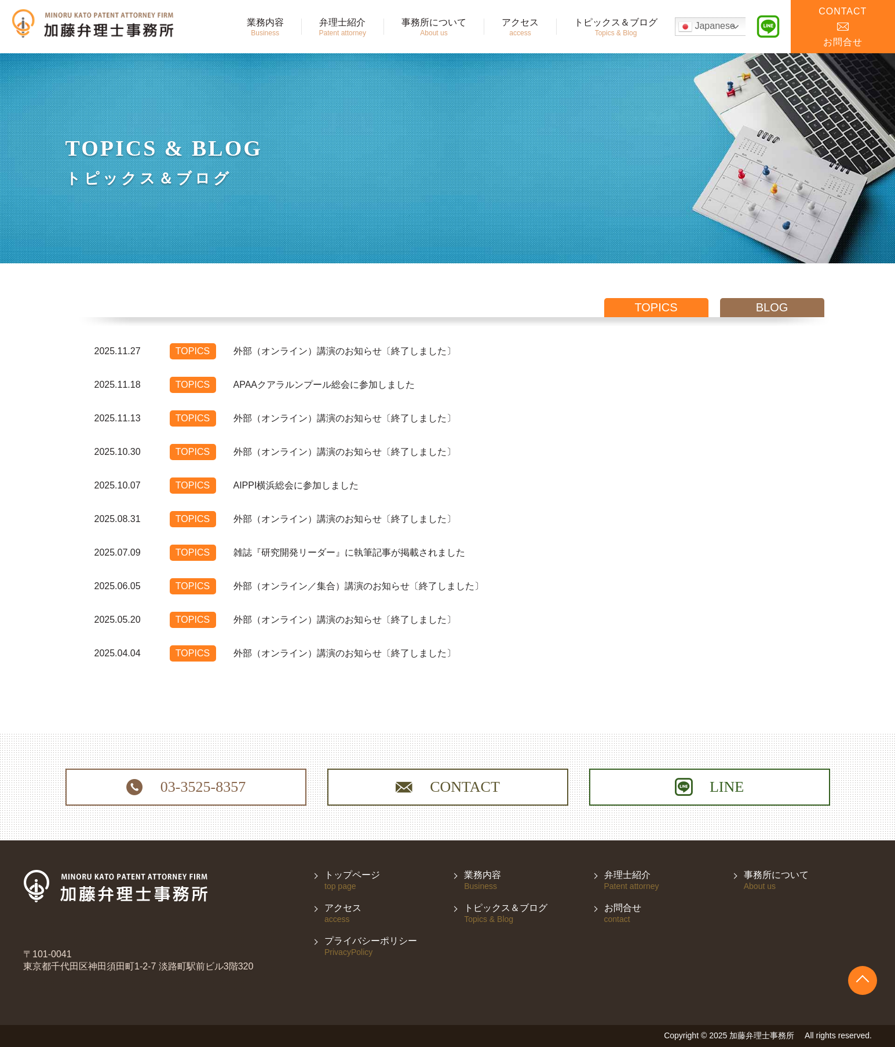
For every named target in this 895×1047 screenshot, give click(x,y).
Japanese (706, 27)
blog (772, 307)
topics (655, 307)
